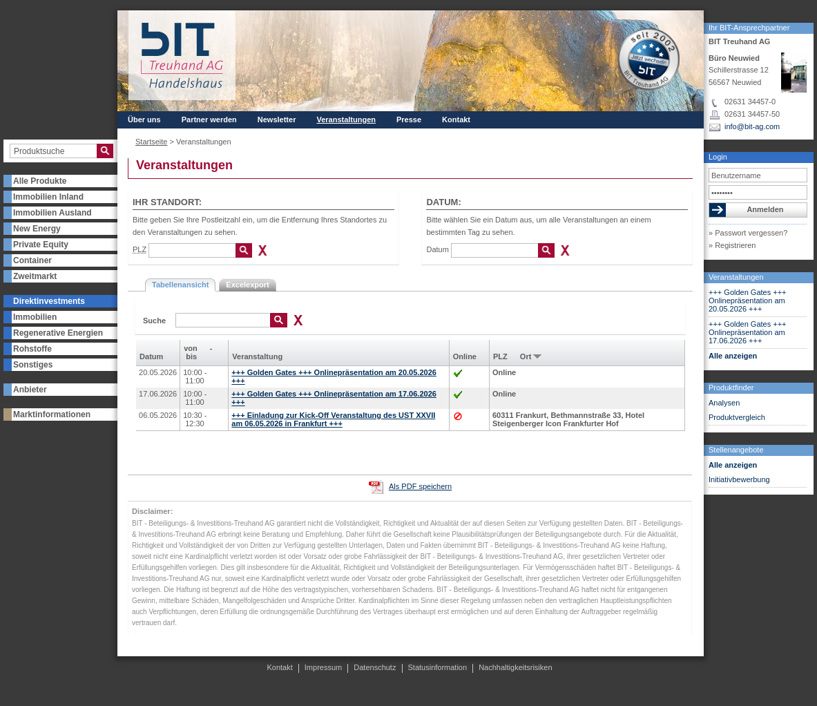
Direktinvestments (49, 301)
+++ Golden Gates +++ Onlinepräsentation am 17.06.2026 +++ (748, 332)
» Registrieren (732, 245)
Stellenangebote (736, 450)
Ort (526, 356)
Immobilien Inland (48, 197)
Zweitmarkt (35, 276)
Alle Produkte (39, 181)
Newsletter (277, 119)
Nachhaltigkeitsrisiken (515, 667)
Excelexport (247, 284)
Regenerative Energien (58, 333)
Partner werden (209, 119)
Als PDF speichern (420, 486)
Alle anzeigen (733, 356)
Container (32, 260)
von (191, 348)
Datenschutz (375, 667)
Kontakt (456, 119)
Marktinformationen (51, 414)
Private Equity (40, 244)
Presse (408, 119)
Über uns (144, 119)
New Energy (37, 228)
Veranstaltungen (736, 277)
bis (191, 356)
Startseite (151, 141)
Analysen (724, 403)
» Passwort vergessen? (748, 233)
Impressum (323, 667)
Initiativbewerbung (739, 479)
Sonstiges (32, 365)
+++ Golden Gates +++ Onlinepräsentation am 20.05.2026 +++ (748, 300)
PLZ (500, 356)
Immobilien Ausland (52, 213)
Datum (437, 249)
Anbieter (30, 389)
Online (465, 356)
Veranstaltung (257, 356)
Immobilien (35, 317)
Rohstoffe (32, 349)
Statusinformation (438, 667)
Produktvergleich (737, 417)
